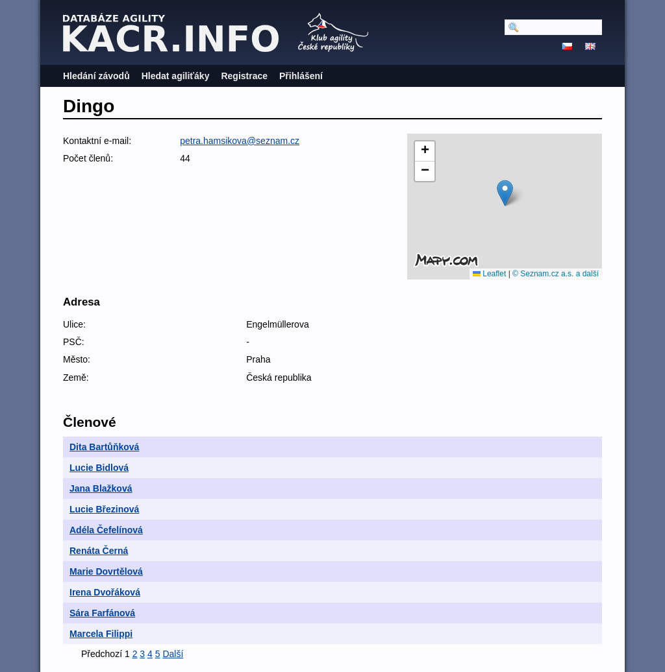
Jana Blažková (100, 488)
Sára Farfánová (102, 613)
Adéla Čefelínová (106, 530)
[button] (505, 193)
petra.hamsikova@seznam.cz (239, 141)
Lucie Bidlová (99, 467)
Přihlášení (301, 76)
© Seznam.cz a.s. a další (555, 273)
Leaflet (489, 273)
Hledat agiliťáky (176, 76)
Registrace (244, 76)
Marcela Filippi (100, 634)
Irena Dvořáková (104, 592)
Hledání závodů (96, 76)
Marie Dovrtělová (106, 571)
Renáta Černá (98, 551)
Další (172, 654)
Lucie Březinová (104, 509)
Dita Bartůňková (104, 447)
